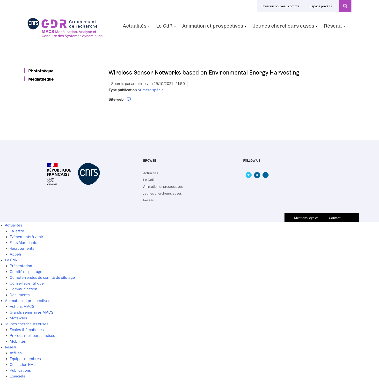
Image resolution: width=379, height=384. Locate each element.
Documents (20, 295)
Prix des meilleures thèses (32, 335)
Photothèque (40, 70)
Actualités (137, 27)
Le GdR (166, 27)
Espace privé (322, 6)
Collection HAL (23, 364)
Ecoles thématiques (27, 330)
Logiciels (17, 376)
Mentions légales (306, 218)
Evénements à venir (26, 237)
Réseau (335, 27)
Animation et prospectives (215, 27)
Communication (23, 289)
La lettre (17, 231)
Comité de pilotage (26, 272)
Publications (20, 370)
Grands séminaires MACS (31, 312)
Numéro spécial (151, 90)
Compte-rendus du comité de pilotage (42, 277)
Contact (335, 218)
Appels (16, 254)
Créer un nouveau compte (280, 6)
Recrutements (22, 248)
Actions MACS (22, 306)
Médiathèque (41, 79)
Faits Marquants (23, 243)
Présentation (21, 266)
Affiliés (16, 353)
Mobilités (18, 341)
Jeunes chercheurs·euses (286, 27)
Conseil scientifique (27, 283)
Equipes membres (25, 359)
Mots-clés (18, 318)
